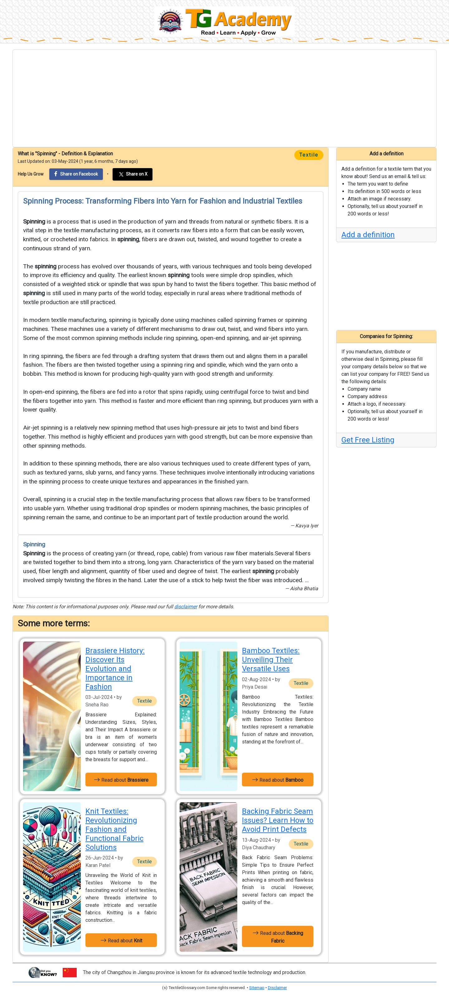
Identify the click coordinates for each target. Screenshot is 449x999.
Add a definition (368, 234)
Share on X (132, 174)
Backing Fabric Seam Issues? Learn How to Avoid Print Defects (277, 820)
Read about (121, 779)
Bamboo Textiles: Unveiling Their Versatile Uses (271, 659)
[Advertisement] (224, 98)
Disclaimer (277, 987)
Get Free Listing (367, 440)
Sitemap (256, 987)
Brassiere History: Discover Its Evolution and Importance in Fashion (115, 668)
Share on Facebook (76, 174)
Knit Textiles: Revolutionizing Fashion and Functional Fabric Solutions (114, 829)
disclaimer (185, 607)
